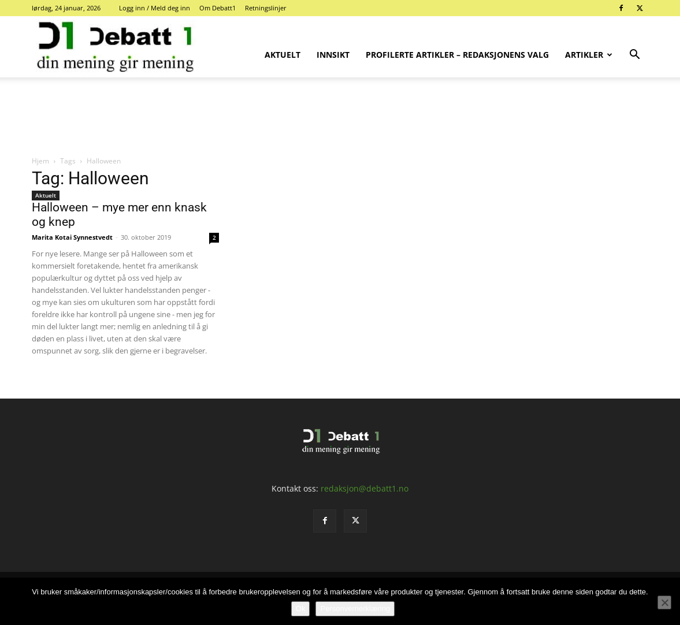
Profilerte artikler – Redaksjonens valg (457, 54)
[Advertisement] (340, 117)
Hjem (40, 161)
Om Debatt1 (217, 7)
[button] (635, 55)
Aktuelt (282, 54)
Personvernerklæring (355, 608)
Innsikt (333, 54)
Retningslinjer (266, 7)
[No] (664, 602)
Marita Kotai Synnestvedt (72, 237)
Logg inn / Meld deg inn (154, 7)
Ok (301, 608)
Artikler (588, 54)
